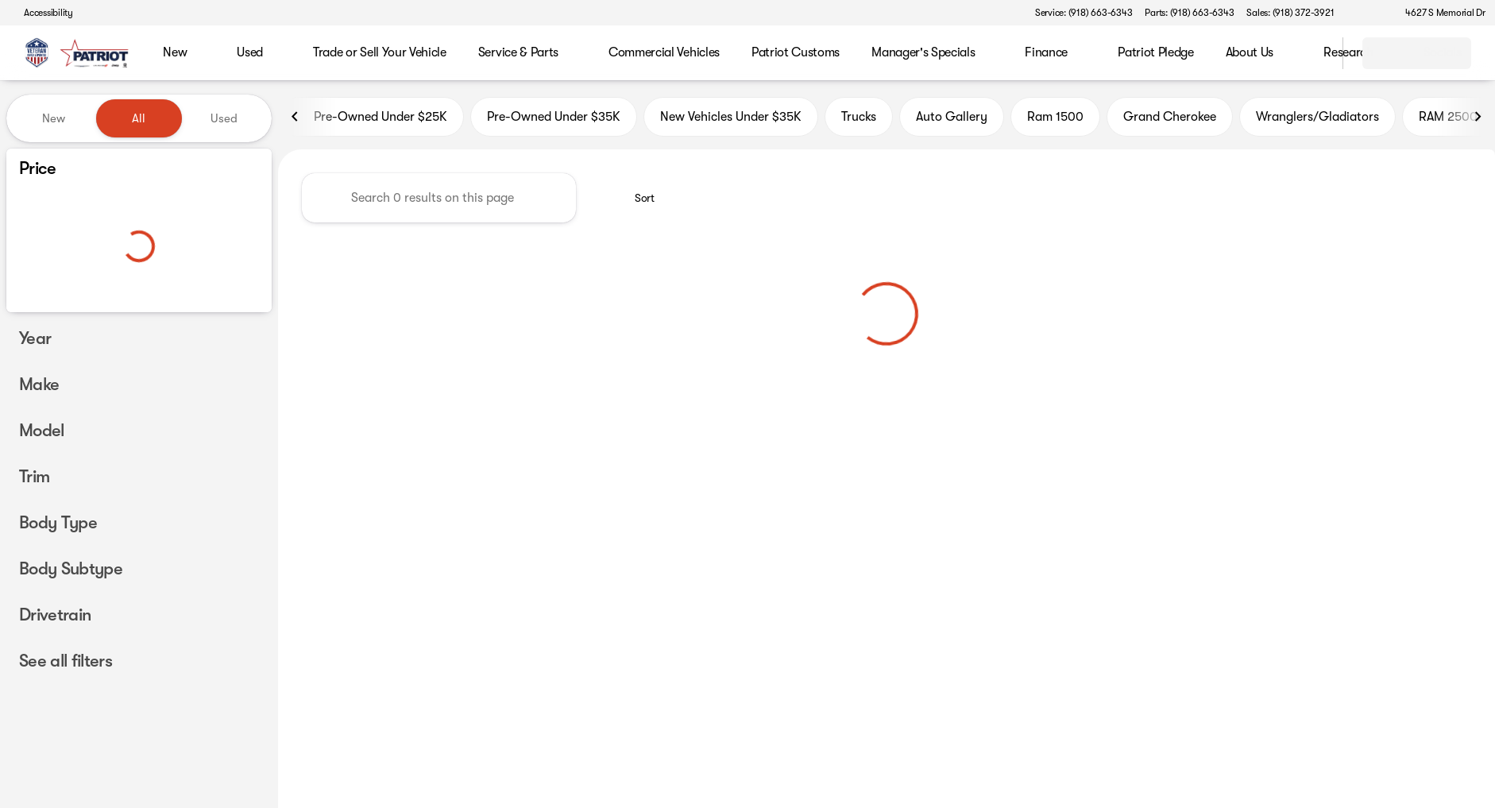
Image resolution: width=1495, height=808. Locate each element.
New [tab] (53, 118)
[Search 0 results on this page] (438, 199)
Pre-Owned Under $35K (553, 118)
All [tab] (138, 118)
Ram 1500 (1055, 118)
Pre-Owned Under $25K (371, 118)
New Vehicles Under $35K (731, 118)
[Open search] (1310, 53)
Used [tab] (224, 118)
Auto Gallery (951, 118)
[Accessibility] (41, 12)
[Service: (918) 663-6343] (1083, 12)
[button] (1368, 12)
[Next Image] (1477, 118)
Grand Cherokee (1169, 118)
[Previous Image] (295, 118)
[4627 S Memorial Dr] (1438, 12)
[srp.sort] (636, 199)
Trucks (858, 118)
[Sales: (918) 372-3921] (1290, 12)
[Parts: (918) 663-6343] (1189, 12)
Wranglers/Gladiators (1317, 118)
